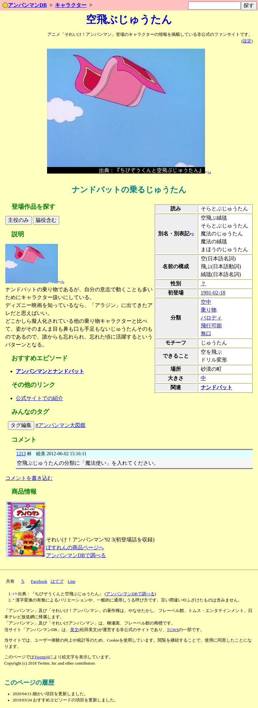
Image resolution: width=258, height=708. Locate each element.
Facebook (39, 581)
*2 (192, 234)
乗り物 (209, 310)
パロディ (211, 317)
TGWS (173, 629)
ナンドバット (216, 387)
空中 (206, 302)
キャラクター (71, 5)
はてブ (57, 581)
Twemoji (41, 657)
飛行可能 (211, 325)
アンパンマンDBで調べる (76, 555)
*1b (61, 282)
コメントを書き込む (29, 478)
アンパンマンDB (25, 5)
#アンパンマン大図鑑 (61, 425)
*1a (208, 172)
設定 (247, 41)
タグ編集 (21, 425)
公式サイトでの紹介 (39, 398)
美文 (74, 629)
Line (71, 581)
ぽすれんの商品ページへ (75, 547)
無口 (206, 333)
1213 (21, 453)
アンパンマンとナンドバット (50, 371)
